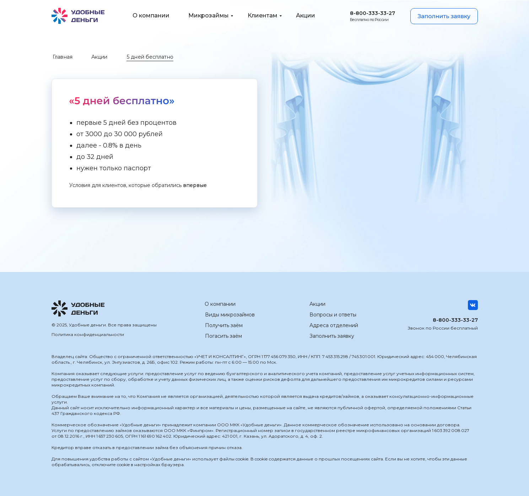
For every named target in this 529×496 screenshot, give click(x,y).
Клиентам (262, 15)
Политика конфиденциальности (88, 334)
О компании (151, 15)
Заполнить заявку (331, 336)
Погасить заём (223, 336)
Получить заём (224, 325)
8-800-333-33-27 (372, 13)
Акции (99, 57)
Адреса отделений (333, 325)
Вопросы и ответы (332, 314)
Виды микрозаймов (230, 314)
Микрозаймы (208, 15)
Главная (62, 57)
